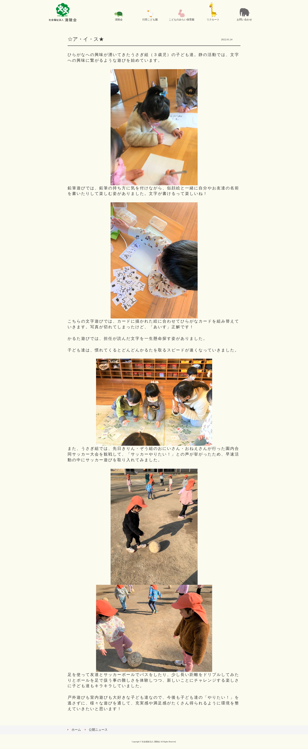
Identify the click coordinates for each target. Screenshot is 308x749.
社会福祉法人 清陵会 (62, 13)
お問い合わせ (244, 19)
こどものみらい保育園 (181, 19)
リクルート (213, 19)
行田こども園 (150, 19)
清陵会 (119, 19)
